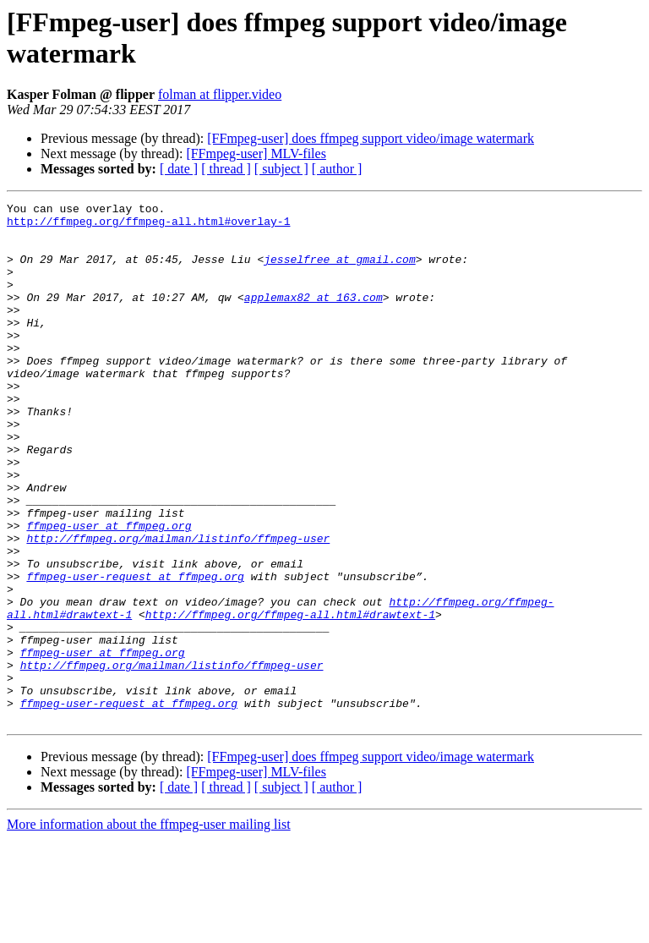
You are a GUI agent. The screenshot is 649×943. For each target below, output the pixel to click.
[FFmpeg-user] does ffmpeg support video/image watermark (370, 138)
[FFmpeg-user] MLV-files (255, 153)
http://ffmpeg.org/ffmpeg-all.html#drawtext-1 (290, 697)
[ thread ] (226, 169)
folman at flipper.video (219, 94)
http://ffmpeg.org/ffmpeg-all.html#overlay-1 (148, 225)
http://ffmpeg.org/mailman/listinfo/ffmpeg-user (178, 606)
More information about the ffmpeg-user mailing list (149, 928)
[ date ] (179, 169)
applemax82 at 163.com (313, 317)
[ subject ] (281, 169)
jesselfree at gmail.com (339, 271)
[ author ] (337, 169)
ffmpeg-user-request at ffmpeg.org (134, 652)
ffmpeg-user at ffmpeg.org (108, 591)
